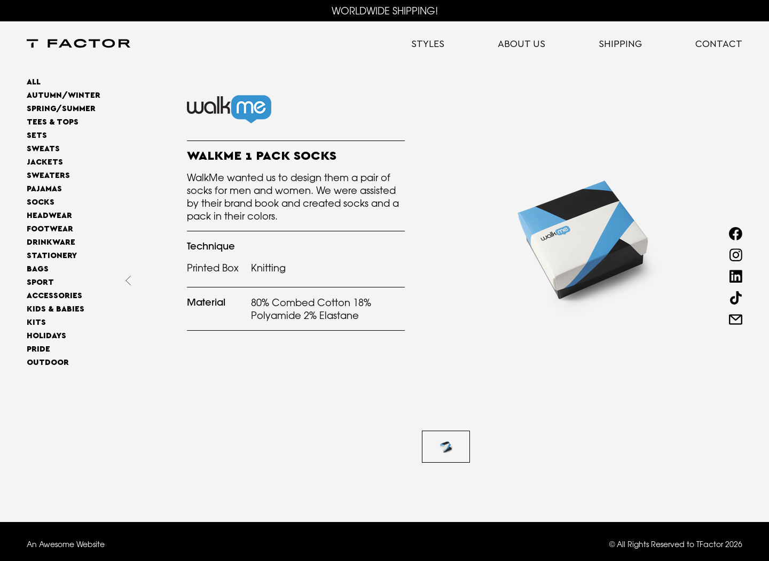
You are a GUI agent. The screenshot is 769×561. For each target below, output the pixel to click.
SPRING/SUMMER (61, 109)
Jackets (45, 162)
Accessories (54, 296)
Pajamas (44, 189)
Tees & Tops (53, 122)
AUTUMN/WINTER (63, 95)
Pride (38, 349)
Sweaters (48, 176)
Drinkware (51, 242)
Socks (40, 202)
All (34, 82)
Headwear (49, 216)
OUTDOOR (48, 363)
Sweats (43, 149)
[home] (78, 44)
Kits (36, 322)
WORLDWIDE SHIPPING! (385, 11)
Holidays (46, 336)
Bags (38, 269)
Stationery (52, 256)
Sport (40, 282)
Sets (37, 135)
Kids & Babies (55, 309)
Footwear (50, 229)
